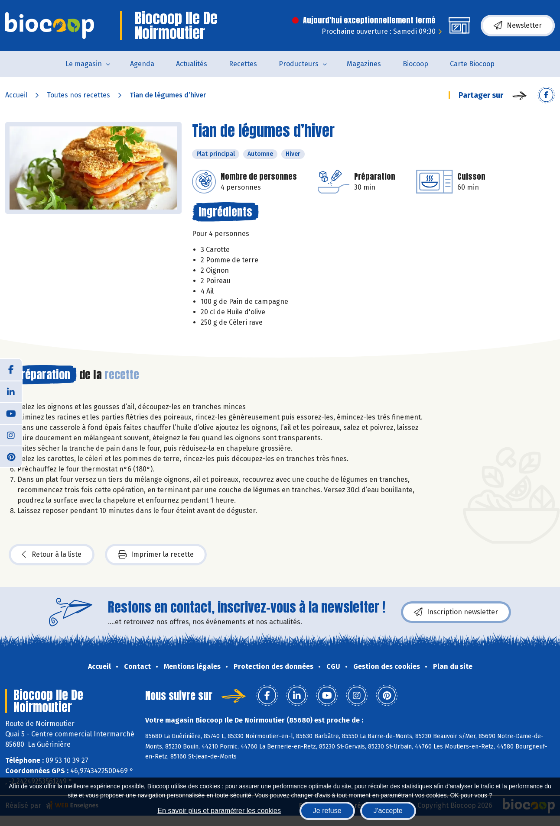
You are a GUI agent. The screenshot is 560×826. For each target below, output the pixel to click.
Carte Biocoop (472, 64)
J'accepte (388, 810)
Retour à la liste (51, 554)
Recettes (243, 64)
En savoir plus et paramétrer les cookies (219, 810)
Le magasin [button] (83, 64)
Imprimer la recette (156, 554)
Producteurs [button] (299, 64)
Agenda (142, 64)
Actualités (191, 64)
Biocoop (415, 64)
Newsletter (518, 25)
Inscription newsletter (456, 612)
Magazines (364, 64)
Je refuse (327, 810)
